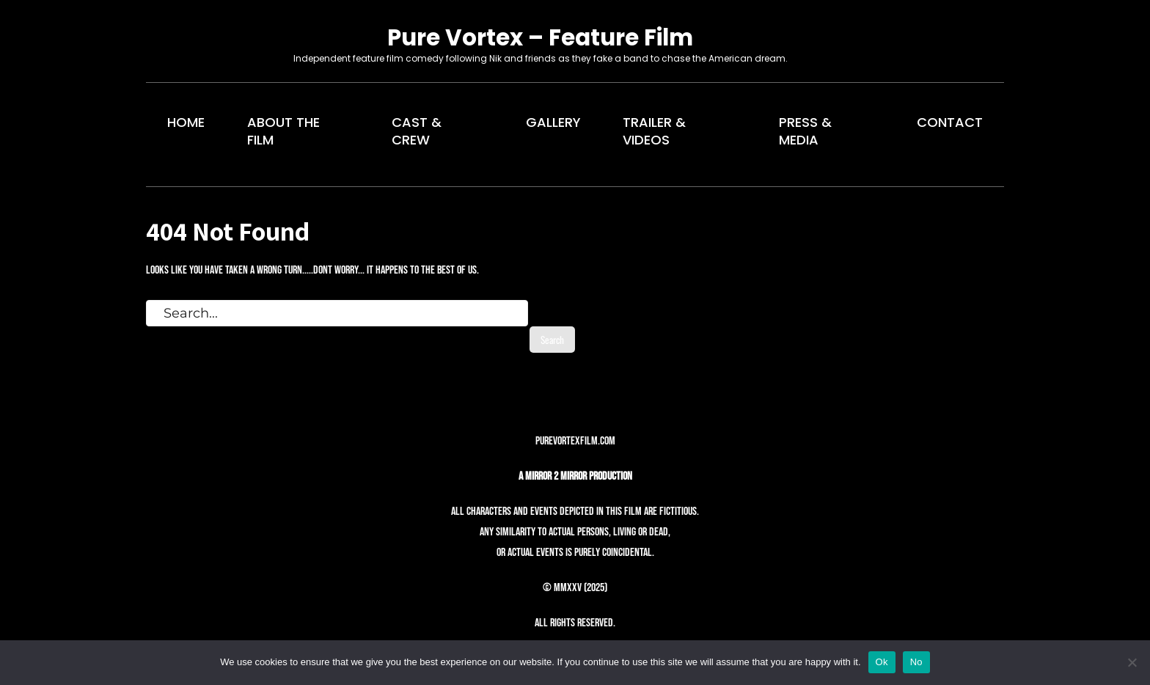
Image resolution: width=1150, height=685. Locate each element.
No (916, 661)
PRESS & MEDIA (805, 131)
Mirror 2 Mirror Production (578, 476)
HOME (186, 122)
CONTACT (950, 122)
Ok (882, 661)
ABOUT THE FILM (283, 131)
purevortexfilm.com (575, 441)
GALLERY (553, 122)
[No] (1131, 662)
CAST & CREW (417, 131)
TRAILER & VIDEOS (654, 131)
